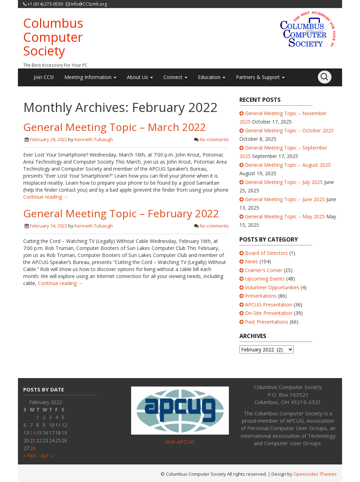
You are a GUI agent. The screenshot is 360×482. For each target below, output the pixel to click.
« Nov (30, 455)
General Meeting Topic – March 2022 (114, 127)
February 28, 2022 (48, 139)
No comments (214, 139)
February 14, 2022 (48, 226)
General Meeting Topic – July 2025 (284, 182)
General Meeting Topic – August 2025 (288, 164)
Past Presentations (266, 321)
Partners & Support (260, 77)
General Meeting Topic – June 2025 (285, 199)
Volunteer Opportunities (272, 287)
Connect (175, 77)
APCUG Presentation (268, 304)
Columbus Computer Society (53, 36)
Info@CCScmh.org (89, 4)
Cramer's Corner (263, 270)
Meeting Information (90, 77)
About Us (140, 77)
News (251, 261)
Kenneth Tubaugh (94, 139)
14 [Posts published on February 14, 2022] (33, 432)
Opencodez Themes (315, 474)
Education (211, 77)
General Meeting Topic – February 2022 (121, 213)
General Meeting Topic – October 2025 (289, 130)
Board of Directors (266, 253)
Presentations (261, 295)
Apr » (46, 455)
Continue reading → (45, 196)
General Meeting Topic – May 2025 (285, 216)
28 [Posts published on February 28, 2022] (33, 448)
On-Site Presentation (268, 313)
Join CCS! (44, 77)
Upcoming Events (265, 278)
